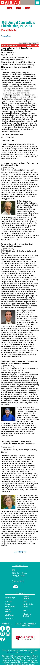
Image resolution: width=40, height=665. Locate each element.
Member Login (10, 598)
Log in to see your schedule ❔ (28, 43)
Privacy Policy (10, 652)
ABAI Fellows (9, 615)
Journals (25, 607)
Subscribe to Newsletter (27, 615)
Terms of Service (24, 652)
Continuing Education (26, 598)
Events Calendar (8, 610)
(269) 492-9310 (18, 581)
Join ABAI (8, 601)
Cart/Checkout (10, 607)
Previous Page (6, 36)
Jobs (24, 610)
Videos (25, 601)
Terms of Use (9, 619)
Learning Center (28, 604)
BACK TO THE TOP (20, 552)
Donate (7, 604)
